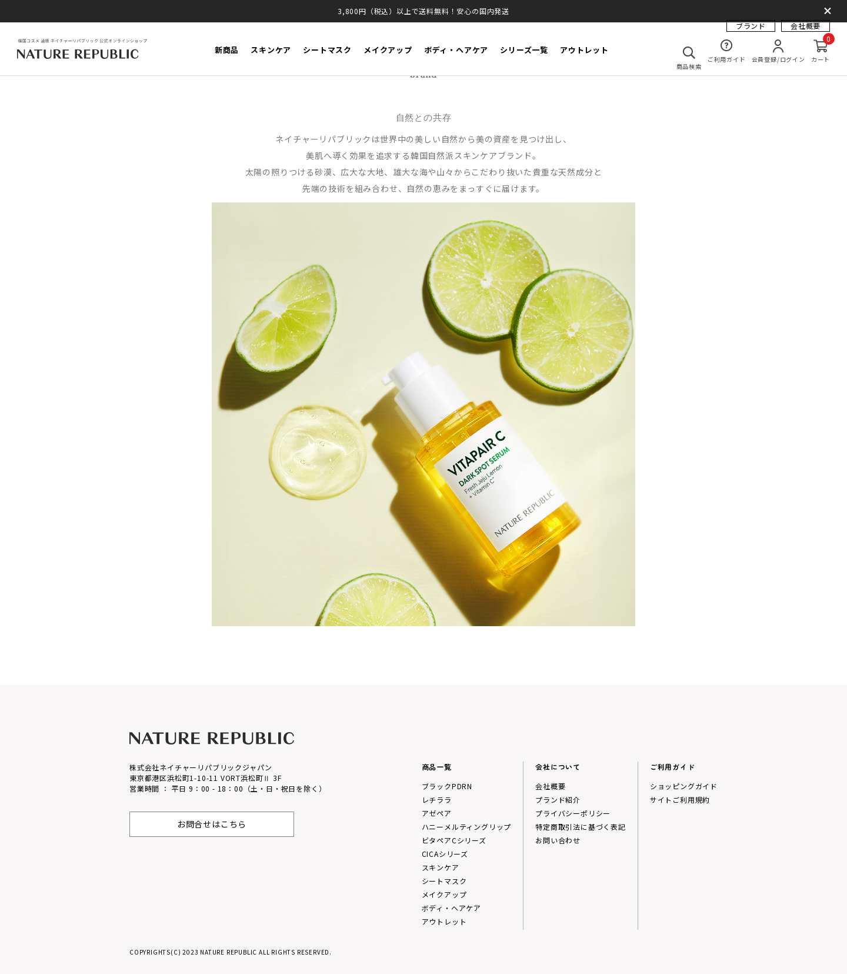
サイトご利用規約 (680, 800)
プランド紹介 (558, 800)
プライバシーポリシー (573, 813)
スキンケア (440, 867)
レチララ (437, 800)
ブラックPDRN (447, 786)
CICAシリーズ (445, 854)
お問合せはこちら (211, 824)
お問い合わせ (558, 840)
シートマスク (444, 881)
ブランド (751, 33)
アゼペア (437, 813)
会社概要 (806, 33)
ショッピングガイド (684, 786)
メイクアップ (444, 894)
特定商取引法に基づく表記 (580, 827)
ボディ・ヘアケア (451, 908)
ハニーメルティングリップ (467, 827)
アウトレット (444, 921)
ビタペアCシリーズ (454, 840)
